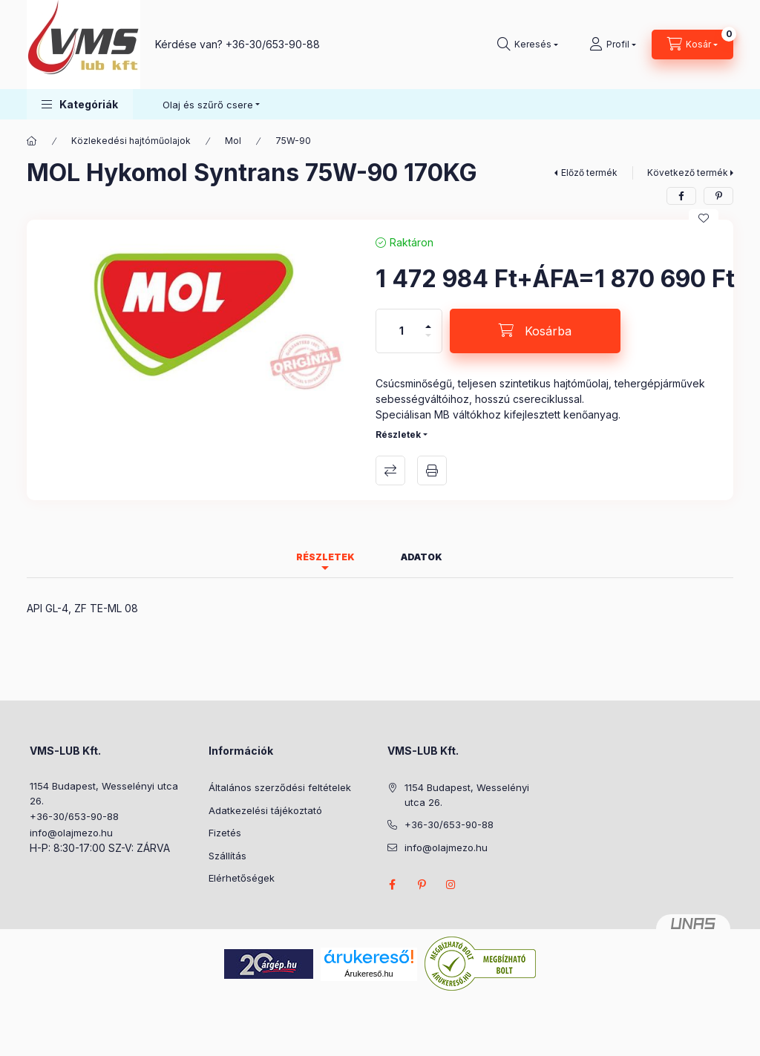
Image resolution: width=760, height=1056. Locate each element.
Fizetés (225, 833)
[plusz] (428, 320)
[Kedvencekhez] (703, 218)
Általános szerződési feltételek (280, 787)
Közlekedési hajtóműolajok (131, 140)
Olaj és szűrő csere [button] (208, 105)
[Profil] (613, 44)
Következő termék (687, 172)
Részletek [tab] (325, 557)
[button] (80, 104)
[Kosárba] (535, 331)
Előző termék (589, 172)
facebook (392, 884)
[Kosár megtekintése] (692, 44)
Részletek (398, 434)
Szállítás (227, 856)
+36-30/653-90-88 (273, 44)
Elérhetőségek (242, 878)
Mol (233, 140)
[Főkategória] (32, 141)
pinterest (421, 884)
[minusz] (428, 341)
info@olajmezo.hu (71, 833)
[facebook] (681, 196)
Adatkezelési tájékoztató (265, 810)
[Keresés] (528, 44)
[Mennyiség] (401, 330)
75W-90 (293, 140)
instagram (451, 884)
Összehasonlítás (390, 470)
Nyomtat (432, 470)
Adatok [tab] (421, 557)
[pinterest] (718, 196)
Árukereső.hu (368, 973)
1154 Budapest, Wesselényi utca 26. (104, 793)
